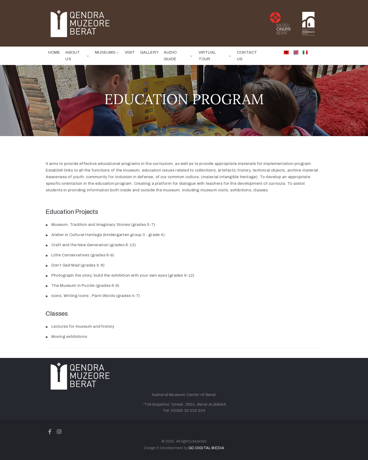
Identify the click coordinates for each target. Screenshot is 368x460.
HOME (54, 52)
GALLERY (149, 52)
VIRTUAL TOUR (215, 55)
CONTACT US (247, 55)
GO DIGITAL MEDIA (206, 448)
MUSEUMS (107, 52)
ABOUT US (77, 55)
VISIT (130, 52)
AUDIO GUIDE (178, 55)
